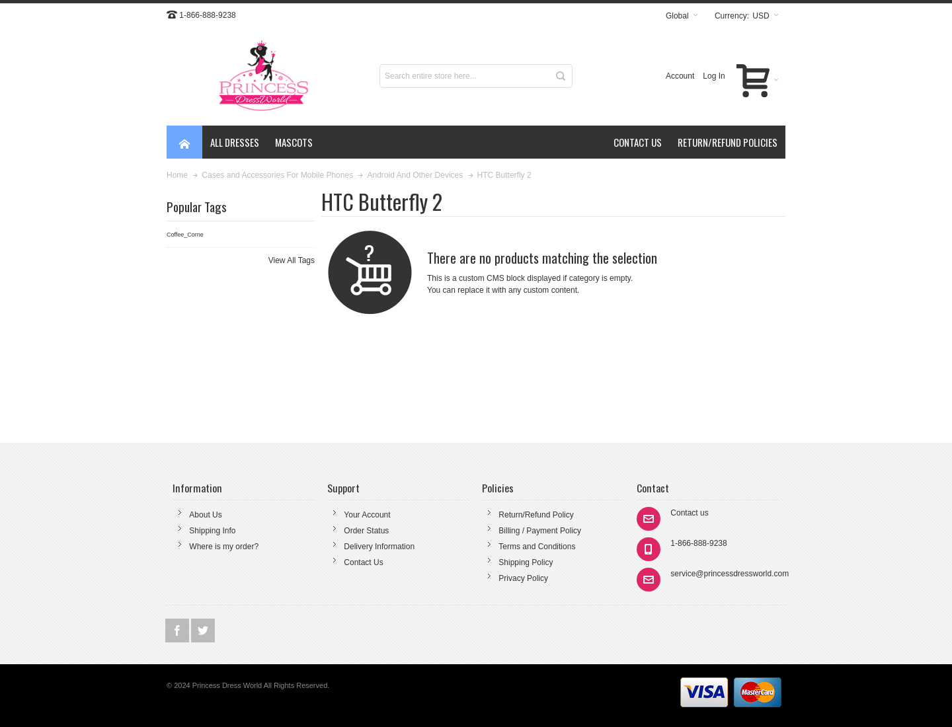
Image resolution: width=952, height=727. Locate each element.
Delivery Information (379, 546)
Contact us (689, 512)
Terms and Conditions (536, 546)
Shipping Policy (525, 562)
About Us (205, 514)
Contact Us (363, 562)
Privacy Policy (523, 578)
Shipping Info (212, 530)
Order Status (366, 530)
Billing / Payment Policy (539, 530)
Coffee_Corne (185, 234)
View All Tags (291, 260)
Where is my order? (223, 546)
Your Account (367, 514)
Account (680, 76)
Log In (714, 76)
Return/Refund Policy (535, 514)
